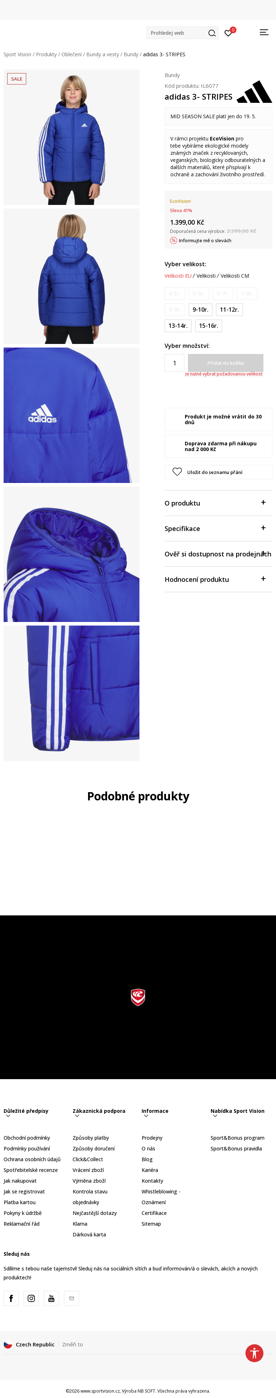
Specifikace (215, 528)
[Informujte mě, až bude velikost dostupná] (175, 293)
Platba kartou (20, 1202)
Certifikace (154, 1213)
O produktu (215, 502)
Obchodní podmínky (27, 1137)
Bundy (131, 54)
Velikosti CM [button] (235, 276)
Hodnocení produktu (215, 579)
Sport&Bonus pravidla (236, 1148)
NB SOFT (146, 1391)
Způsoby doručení (94, 1148)
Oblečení (71, 54)
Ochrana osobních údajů (32, 1159)
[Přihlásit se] (228, 32)
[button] (182, 33)
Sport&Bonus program (237, 1137)
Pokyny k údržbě (23, 1213)
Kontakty (152, 1180)
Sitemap (151, 1223)
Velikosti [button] (206, 276)
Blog (147, 1159)
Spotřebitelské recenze (31, 1170)
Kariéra (150, 1170)
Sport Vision (17, 54)
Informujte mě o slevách (205, 240)
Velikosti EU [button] (178, 276)
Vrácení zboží (88, 1170)
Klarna (80, 1223)
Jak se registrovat (24, 1191)
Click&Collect (88, 1159)
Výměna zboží (89, 1180)
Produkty (46, 54)
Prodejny (152, 1137)
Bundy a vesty (102, 54)
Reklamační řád (22, 1223)
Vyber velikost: (185, 264)
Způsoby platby (91, 1137)
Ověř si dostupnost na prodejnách (218, 553)
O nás (148, 1148)
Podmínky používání (27, 1148)
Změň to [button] (72, 1344)
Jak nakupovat (20, 1180)
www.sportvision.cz (100, 1391)
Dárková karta (89, 1234)
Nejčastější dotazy (95, 1213)
